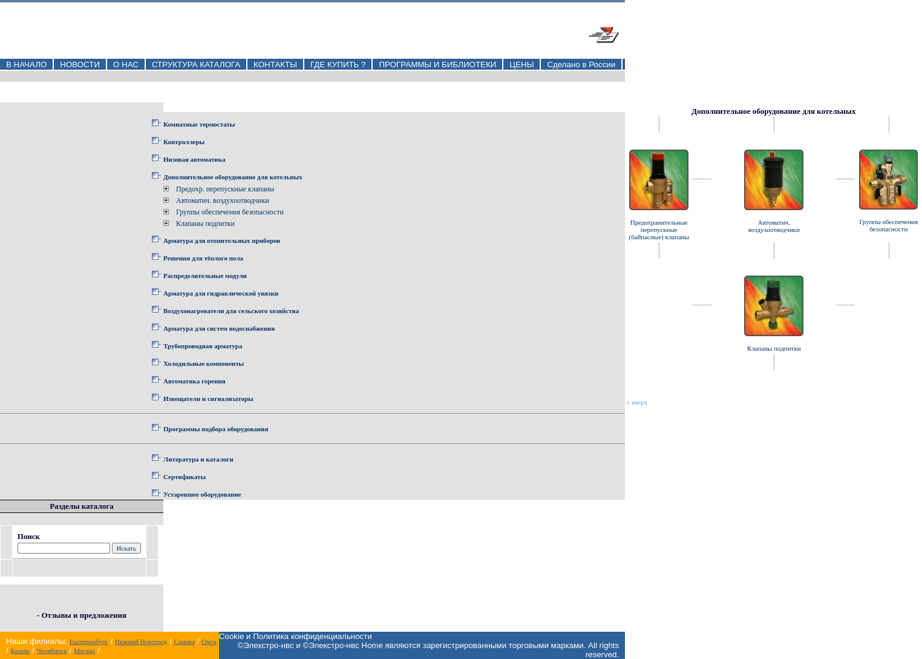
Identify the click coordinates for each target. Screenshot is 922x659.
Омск (209, 641)
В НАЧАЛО (26, 64)
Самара (184, 641)
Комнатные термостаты (199, 124)
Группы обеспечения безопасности (230, 212)
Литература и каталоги (198, 459)
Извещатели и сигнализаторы (208, 398)
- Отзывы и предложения (81, 615)
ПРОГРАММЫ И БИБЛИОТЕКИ (437, 64)
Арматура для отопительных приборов (221, 240)
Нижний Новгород (141, 641)
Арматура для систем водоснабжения (219, 328)
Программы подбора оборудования (215, 428)
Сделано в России (581, 64)
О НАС (126, 64)
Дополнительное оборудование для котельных (232, 176)
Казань (20, 650)
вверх (637, 402)
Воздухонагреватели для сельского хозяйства (231, 310)
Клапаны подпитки (205, 223)
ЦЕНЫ (521, 64)
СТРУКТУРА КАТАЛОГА (196, 64)
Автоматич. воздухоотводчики (222, 200)
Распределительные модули (205, 275)
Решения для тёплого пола (203, 258)
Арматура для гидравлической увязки (220, 293)
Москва (84, 650)
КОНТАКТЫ (275, 64)
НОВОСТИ (80, 64)
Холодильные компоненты (203, 363)
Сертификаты (184, 476)
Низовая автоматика (194, 159)
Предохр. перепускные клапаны (225, 189)
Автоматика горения (194, 381)
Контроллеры (183, 141)
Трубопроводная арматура (202, 345)
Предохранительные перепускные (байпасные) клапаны (659, 229)
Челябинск (52, 650)
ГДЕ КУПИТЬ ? (338, 64)
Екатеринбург (89, 641)
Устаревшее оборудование (202, 494)
